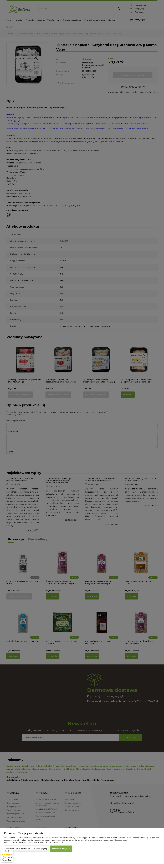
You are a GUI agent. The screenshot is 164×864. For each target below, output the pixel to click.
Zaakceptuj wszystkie (61, 849)
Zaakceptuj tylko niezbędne (18, 849)
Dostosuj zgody (40, 849)
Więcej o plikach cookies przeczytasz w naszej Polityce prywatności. (34, 842)
